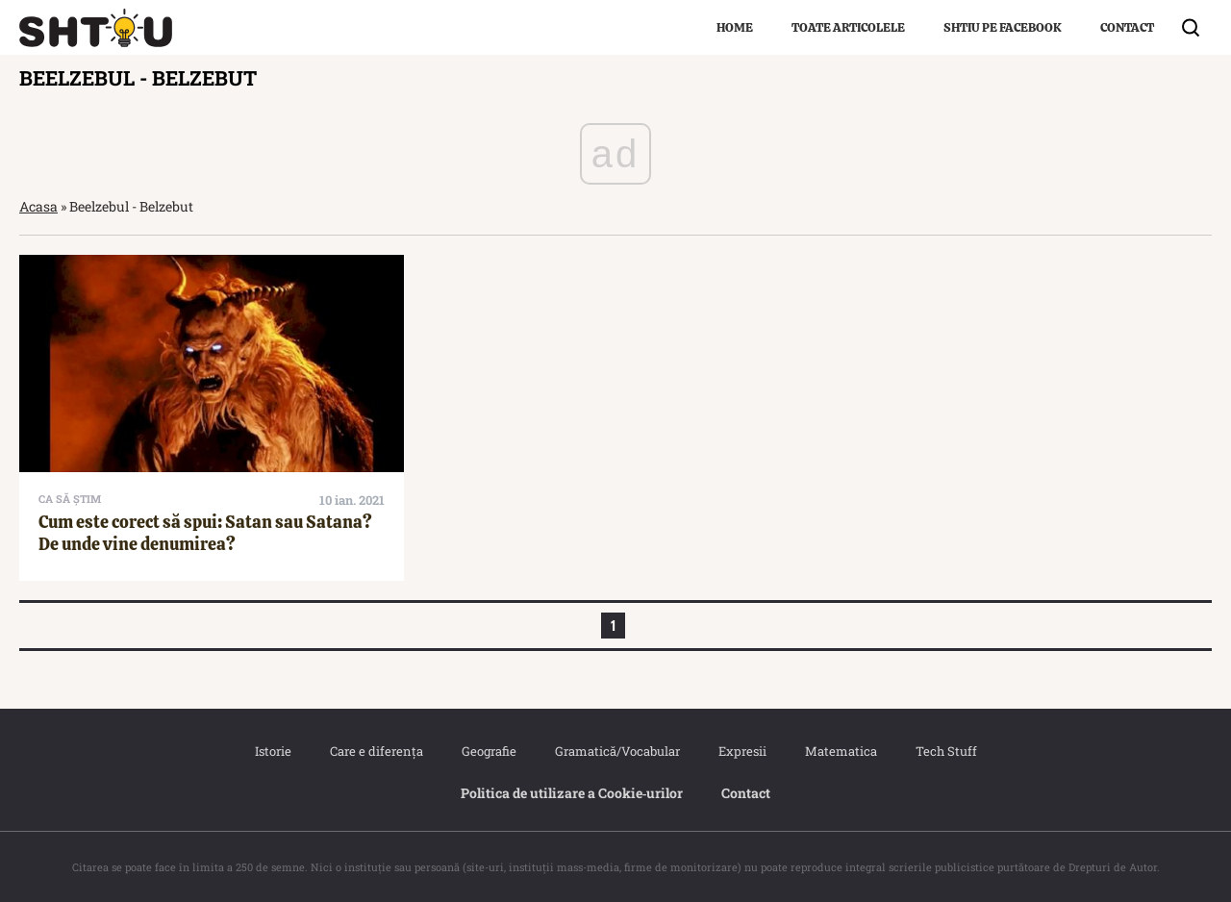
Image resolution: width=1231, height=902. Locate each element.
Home (734, 27)
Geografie (489, 751)
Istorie (273, 751)
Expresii (742, 751)
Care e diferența (376, 751)
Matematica (841, 751)
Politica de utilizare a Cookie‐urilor (572, 793)
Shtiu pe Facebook (1002, 27)
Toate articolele (848, 27)
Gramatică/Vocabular (617, 751)
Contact (1127, 27)
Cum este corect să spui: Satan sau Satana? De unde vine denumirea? (205, 533)
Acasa (38, 206)
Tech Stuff (946, 751)
